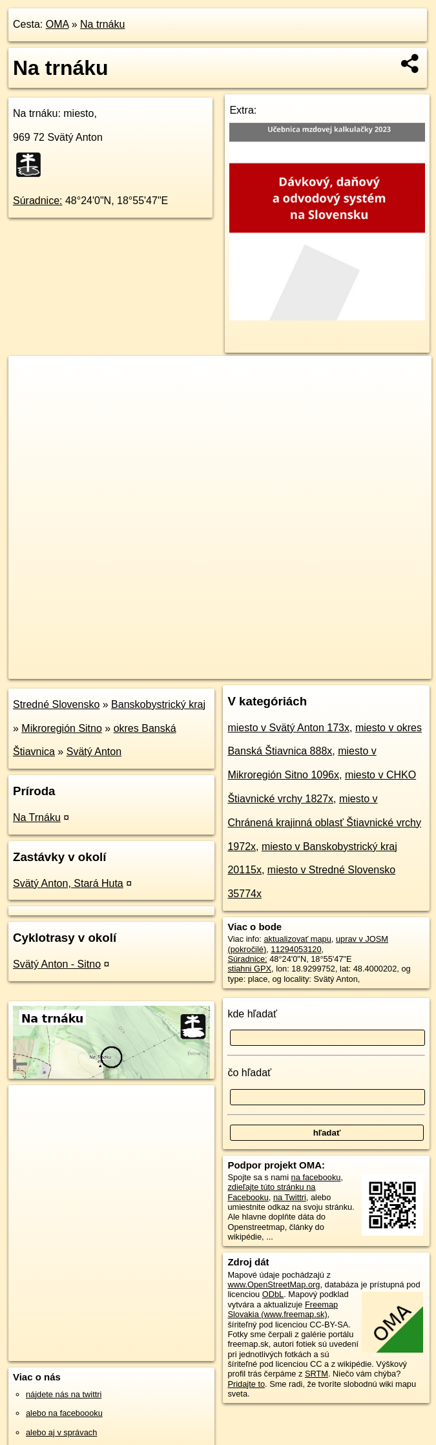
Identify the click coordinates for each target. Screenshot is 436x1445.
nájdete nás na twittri (63, 1394)
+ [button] (30, 378)
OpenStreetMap (205, 668)
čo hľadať (249, 1072)
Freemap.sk (271, 668)
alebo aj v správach (61, 1432)
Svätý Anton (94, 751)
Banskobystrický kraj (158, 704)
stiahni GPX (249, 968)
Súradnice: (38, 200)
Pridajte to (246, 1384)
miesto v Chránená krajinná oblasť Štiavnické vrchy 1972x (323, 822)
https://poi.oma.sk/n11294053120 (371, 668)
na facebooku (316, 1177)
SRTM (316, 1373)
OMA (57, 24)
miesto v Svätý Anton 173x (288, 727)
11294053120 (296, 949)
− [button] (30, 398)
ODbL (273, 1294)
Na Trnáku (37, 817)
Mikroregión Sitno (61, 728)
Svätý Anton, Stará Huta (68, 883)
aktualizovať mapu (297, 939)
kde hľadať (252, 1013)
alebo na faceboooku (64, 1413)
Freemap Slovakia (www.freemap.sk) (282, 1309)
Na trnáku (102, 24)
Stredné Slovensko (56, 704)
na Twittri (289, 1197)
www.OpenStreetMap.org (273, 1284)
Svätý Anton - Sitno (57, 964)
